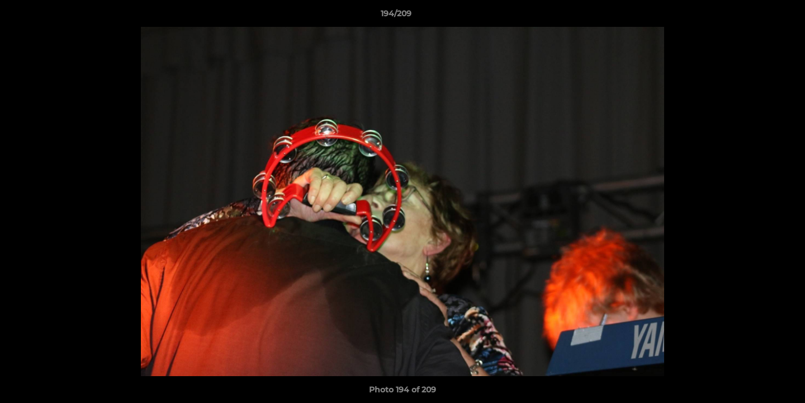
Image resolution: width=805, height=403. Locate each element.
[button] (758, 16)
